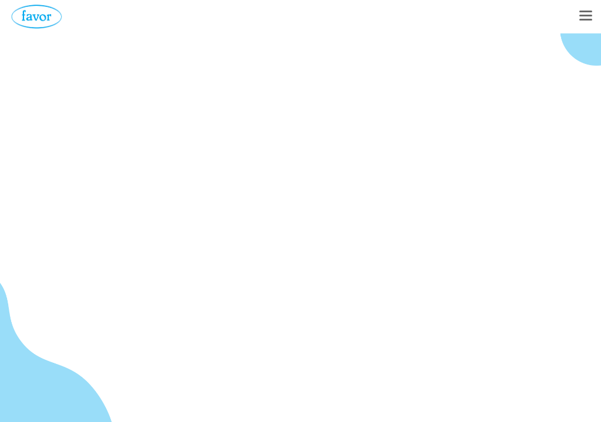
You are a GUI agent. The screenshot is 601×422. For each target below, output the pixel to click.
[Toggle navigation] (586, 16)
